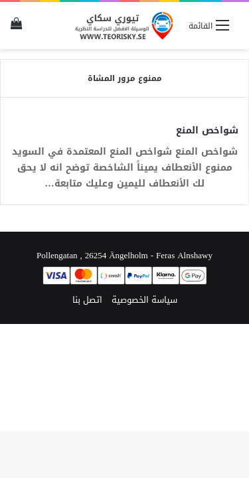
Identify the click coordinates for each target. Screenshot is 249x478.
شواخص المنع (207, 130)
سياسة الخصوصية (144, 299)
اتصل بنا (87, 299)
